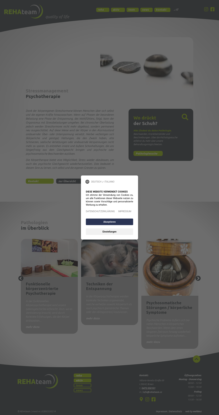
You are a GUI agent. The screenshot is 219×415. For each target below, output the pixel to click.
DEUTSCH (96, 181)
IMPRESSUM (124, 211)
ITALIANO (109, 181)
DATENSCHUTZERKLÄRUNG (100, 211)
